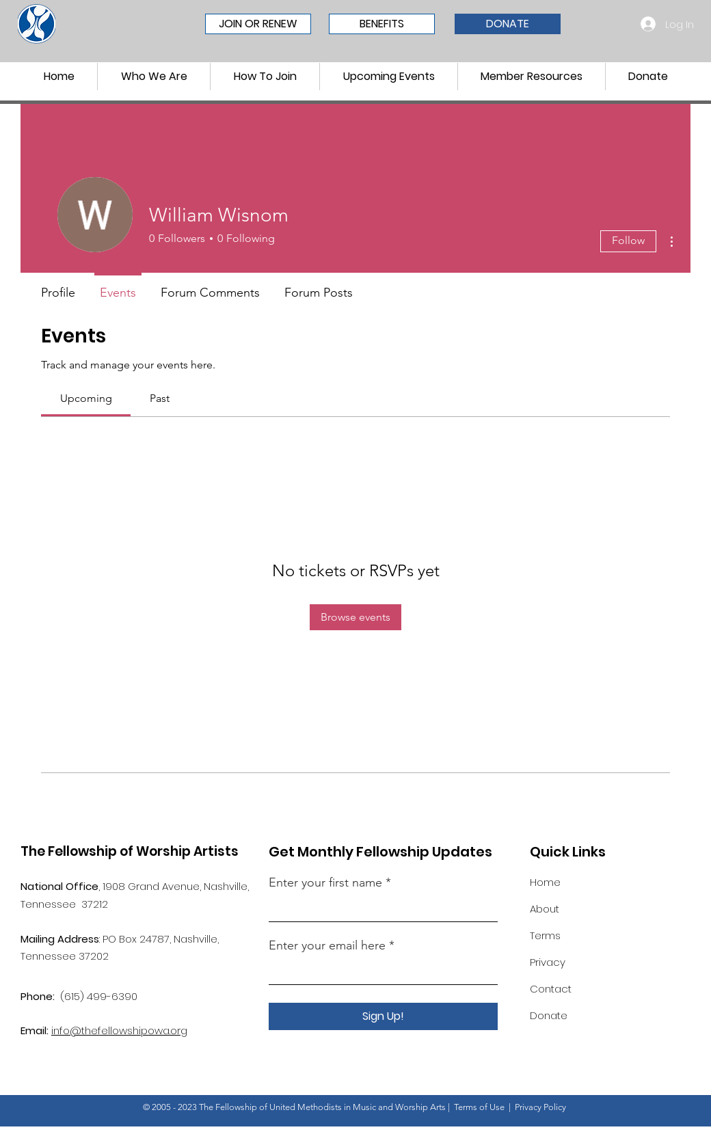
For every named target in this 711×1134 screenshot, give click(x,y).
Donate (548, 1015)
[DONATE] (508, 24)
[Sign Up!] (383, 1016)
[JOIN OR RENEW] (258, 24)
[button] (154, 76)
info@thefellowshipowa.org (119, 1030)
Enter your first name (327, 882)
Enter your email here (327, 945)
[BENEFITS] (382, 24)
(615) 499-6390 (98, 996)
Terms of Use (479, 1107)
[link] (86, 398)
